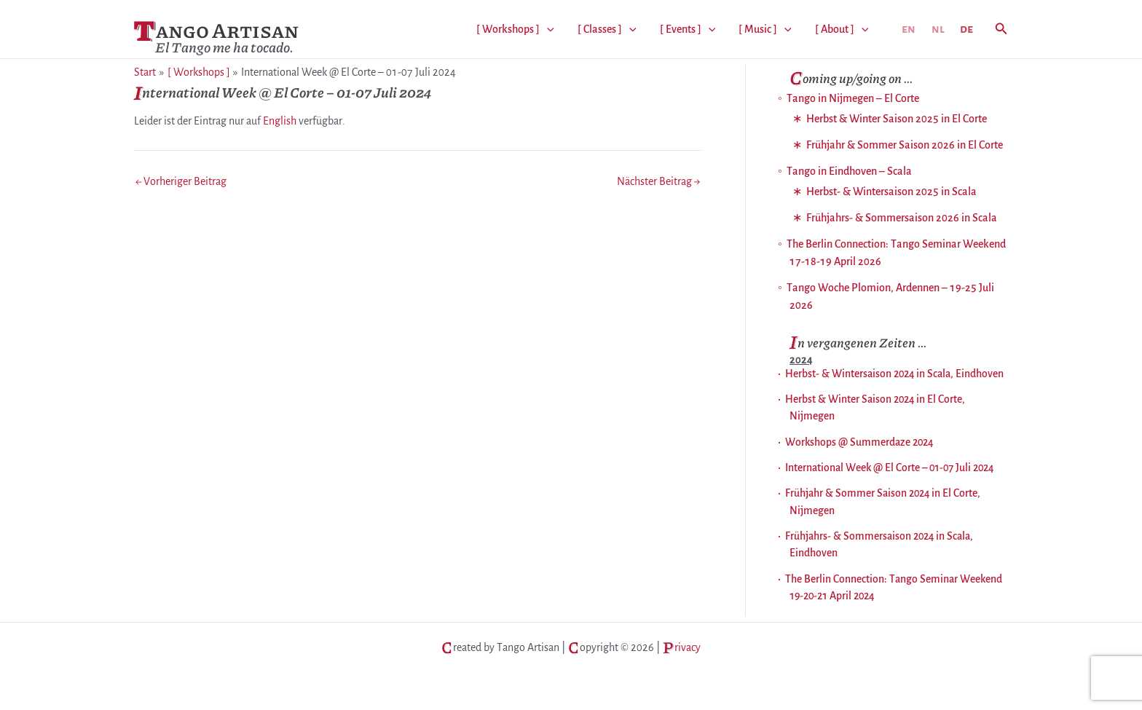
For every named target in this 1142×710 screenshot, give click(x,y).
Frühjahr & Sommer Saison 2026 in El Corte (904, 145)
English (279, 121)
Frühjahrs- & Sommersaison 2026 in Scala (901, 218)
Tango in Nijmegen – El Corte (853, 98)
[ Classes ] (607, 29)
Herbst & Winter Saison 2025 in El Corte (896, 119)
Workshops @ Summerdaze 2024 (859, 442)
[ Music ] (765, 29)
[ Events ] (688, 29)
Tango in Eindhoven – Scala (849, 171)
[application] (547, 29)
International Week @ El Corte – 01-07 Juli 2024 (889, 467)
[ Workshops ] (515, 29)
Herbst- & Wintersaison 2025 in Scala (891, 191)
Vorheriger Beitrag (181, 181)
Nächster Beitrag (658, 181)
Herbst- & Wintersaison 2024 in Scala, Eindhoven (894, 373)
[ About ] (842, 29)
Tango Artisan (216, 30)
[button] (1001, 29)
